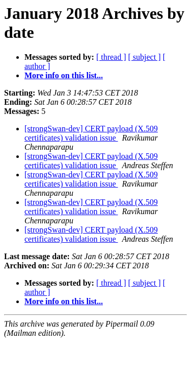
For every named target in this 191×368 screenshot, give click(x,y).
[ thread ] (111, 57)
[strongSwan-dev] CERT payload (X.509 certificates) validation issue (91, 133)
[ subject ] (144, 57)
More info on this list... (63, 75)
